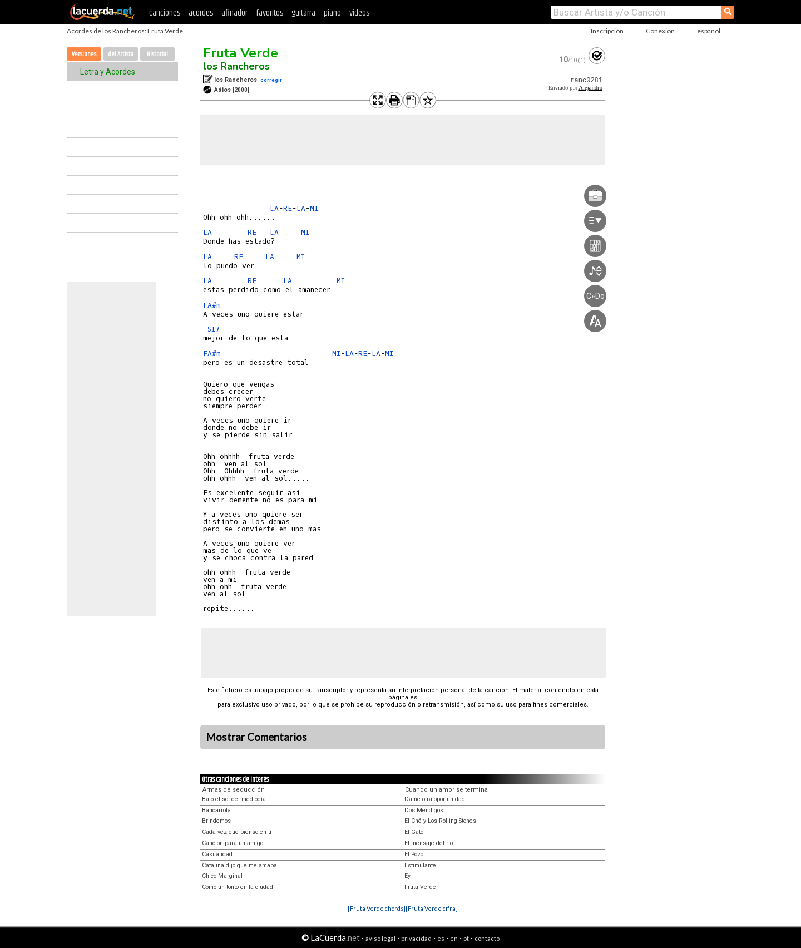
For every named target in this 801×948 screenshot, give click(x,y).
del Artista (121, 54)
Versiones (84, 54)
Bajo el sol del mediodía (234, 799)
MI (314, 208)
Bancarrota (216, 810)
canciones (164, 13)
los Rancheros (236, 66)
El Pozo (413, 854)
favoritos (269, 13)
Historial (157, 54)
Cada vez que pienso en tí (236, 832)
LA (274, 208)
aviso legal (380, 938)
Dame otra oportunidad (434, 799)
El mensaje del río (428, 843)
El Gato (413, 832)
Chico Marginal (222, 876)
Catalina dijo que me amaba (239, 865)
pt (466, 938)
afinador (234, 13)
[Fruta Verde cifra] (432, 908)
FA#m (212, 305)
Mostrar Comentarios (256, 737)
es (440, 938)
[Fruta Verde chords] (377, 908)
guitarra (303, 13)
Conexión (660, 31)
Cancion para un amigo (232, 843)
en (454, 938)
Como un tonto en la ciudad (237, 887)
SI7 (213, 329)
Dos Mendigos (423, 810)
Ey (407, 876)
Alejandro (590, 88)
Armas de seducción (233, 789)
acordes (201, 13)
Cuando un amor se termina (446, 789)
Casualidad (217, 854)
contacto (487, 938)
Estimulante (420, 865)
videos (359, 13)
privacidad (416, 938)
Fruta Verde (240, 53)
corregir (271, 80)
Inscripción (607, 31)
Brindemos (216, 820)
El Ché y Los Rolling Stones (440, 820)
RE (287, 208)
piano (332, 13)
